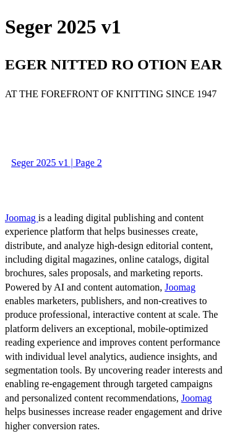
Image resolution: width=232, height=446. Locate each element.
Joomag (21, 217)
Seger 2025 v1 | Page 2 (56, 162)
